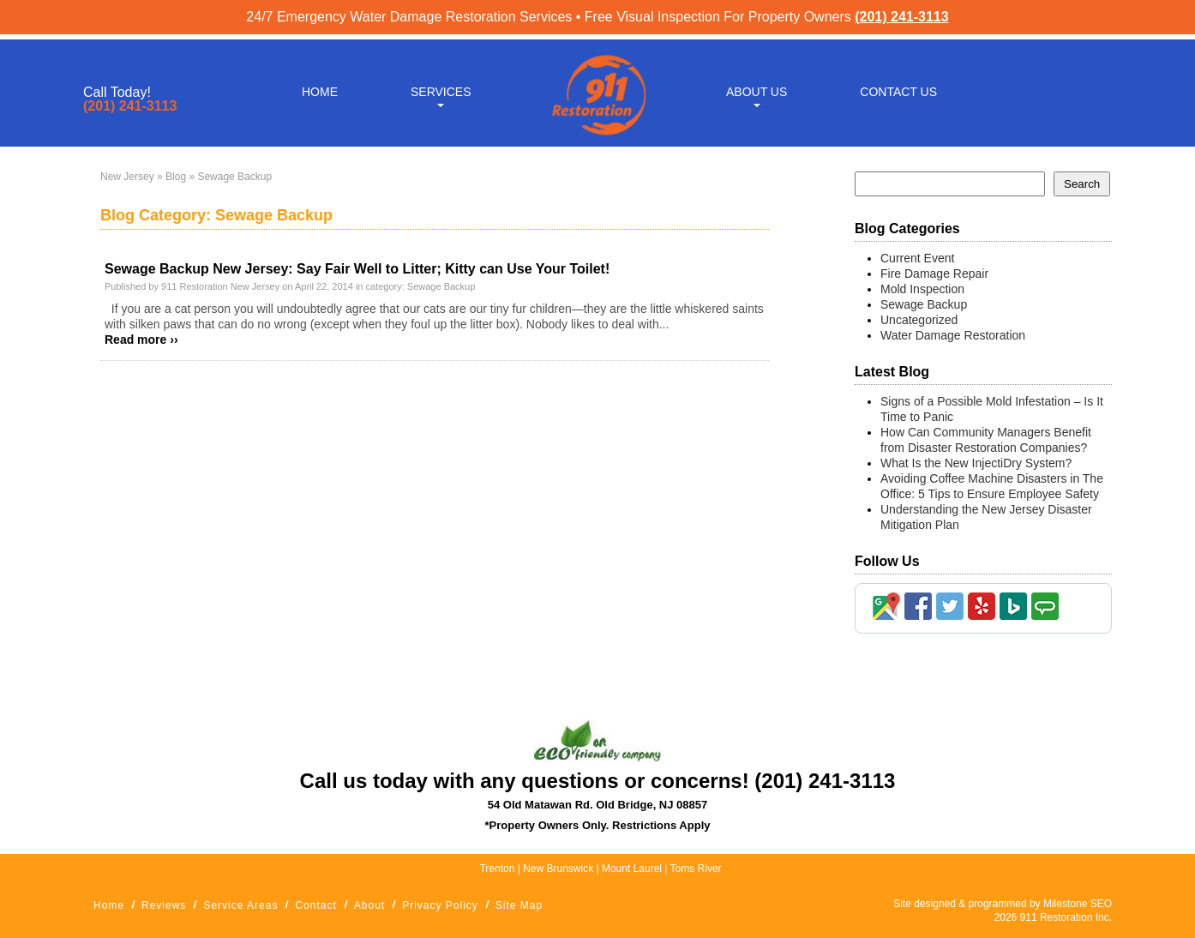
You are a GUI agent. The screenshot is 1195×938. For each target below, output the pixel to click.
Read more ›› (141, 339)
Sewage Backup (441, 286)
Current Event (917, 258)
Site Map (519, 905)
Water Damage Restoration (952, 335)
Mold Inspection (922, 289)
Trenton (496, 869)
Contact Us (898, 87)
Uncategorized (919, 320)
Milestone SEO (1077, 904)
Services (441, 87)
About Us (756, 87)
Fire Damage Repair (934, 273)
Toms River (696, 869)
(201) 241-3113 (901, 16)
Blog (175, 177)
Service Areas (240, 905)
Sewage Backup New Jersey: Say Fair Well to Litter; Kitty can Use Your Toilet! (357, 269)
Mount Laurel (633, 869)
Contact (315, 905)
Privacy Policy (440, 905)
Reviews (163, 905)
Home (320, 87)
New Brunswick (558, 869)
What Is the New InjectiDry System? (976, 463)
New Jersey (127, 177)
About (369, 905)
